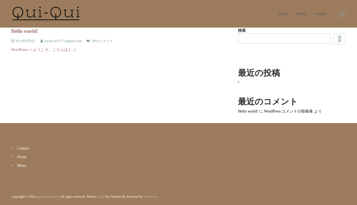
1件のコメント (102, 41)
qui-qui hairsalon (48, 197)
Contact (320, 14)
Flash (101, 197)
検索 (242, 30)
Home (283, 14)
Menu (301, 14)
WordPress (151, 197)
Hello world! (24, 31)
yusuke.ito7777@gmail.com (63, 41)
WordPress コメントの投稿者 (288, 111)
